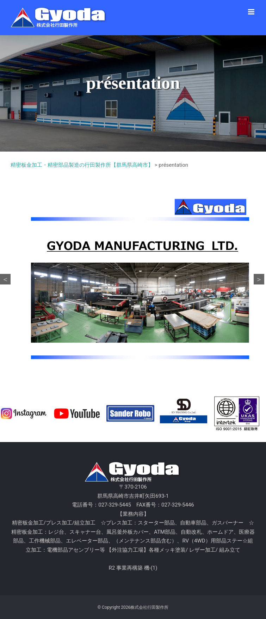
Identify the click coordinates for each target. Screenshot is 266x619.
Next (259, 279)
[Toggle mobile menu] (251, 12)
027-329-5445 (114, 505)
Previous (5, 279)
